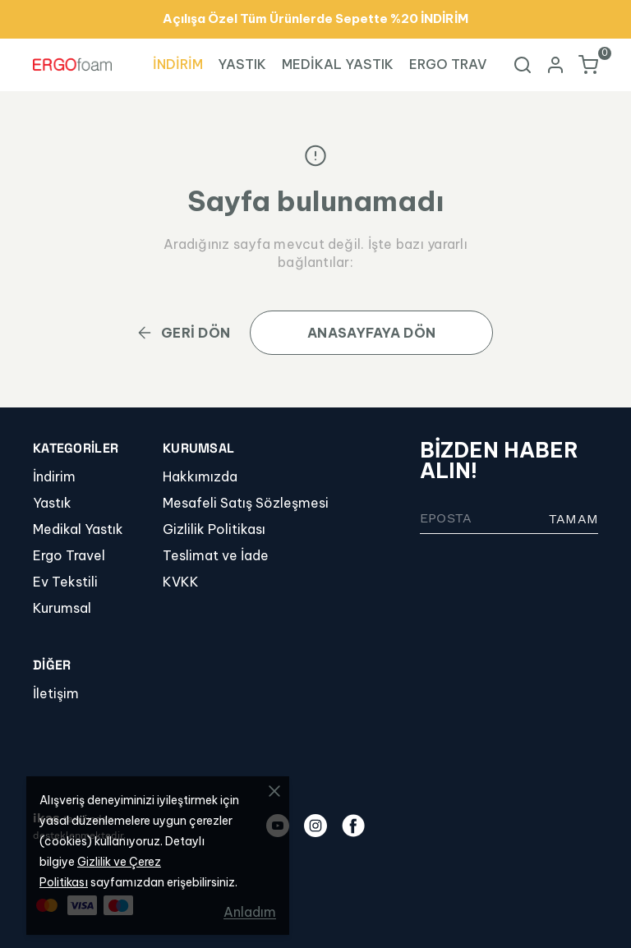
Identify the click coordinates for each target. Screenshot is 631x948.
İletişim (56, 693)
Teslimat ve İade (216, 555)
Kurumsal (62, 608)
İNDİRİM (178, 64)
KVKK (181, 581)
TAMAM (573, 519)
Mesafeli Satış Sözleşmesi (246, 503)
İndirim (54, 476)
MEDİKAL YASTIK (338, 64)
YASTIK (242, 64)
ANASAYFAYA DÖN (371, 332)
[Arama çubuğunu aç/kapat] (522, 64)
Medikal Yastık (78, 529)
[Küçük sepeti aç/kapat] (588, 64)
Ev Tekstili (65, 581)
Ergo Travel (69, 555)
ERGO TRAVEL (456, 64)
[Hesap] (555, 64)
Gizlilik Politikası (214, 529)
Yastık (52, 503)
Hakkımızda (200, 476)
